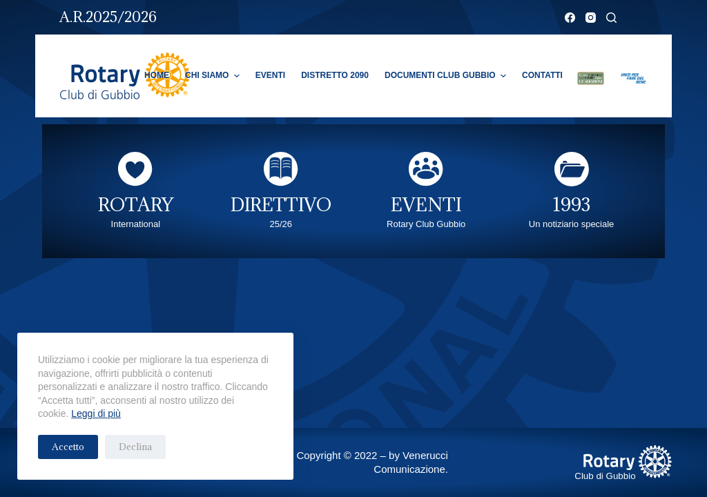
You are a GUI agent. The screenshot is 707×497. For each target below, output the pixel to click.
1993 (571, 204)
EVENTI (426, 204)
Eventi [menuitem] (270, 75)
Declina (135, 446)
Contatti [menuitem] (542, 75)
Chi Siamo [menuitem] (214, 76)
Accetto (68, 446)
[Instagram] (590, 17)
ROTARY (135, 204)
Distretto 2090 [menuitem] (335, 75)
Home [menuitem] (156, 75)
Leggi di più (96, 413)
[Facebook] (570, 17)
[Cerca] (611, 17)
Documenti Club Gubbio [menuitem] (447, 76)
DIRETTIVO (281, 204)
